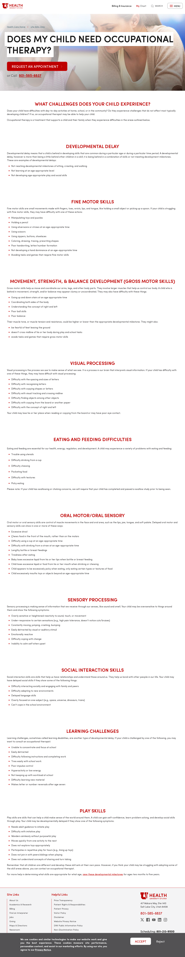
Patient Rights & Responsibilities (69, 904)
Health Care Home (16, 26)
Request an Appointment (37, 66)
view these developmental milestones (103, 874)
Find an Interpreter (18, 913)
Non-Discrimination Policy (66, 929)
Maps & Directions (18, 925)
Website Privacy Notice (65, 921)
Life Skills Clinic (38, 26)
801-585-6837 (30, 75)
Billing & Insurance (122, 5)
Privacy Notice (43, 949)
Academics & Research (20, 904)
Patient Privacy (61, 908)
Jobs (11, 917)
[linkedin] (159, 920)
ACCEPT (140, 941)
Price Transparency (63, 900)
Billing (12, 908)
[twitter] (142, 920)
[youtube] (154, 920)
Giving (12, 921)
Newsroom (14, 929)
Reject (160, 941)
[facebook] (148, 920)
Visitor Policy (60, 913)
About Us (13, 900)
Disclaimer (59, 917)
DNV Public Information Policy (68, 925)
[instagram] (165, 920)
